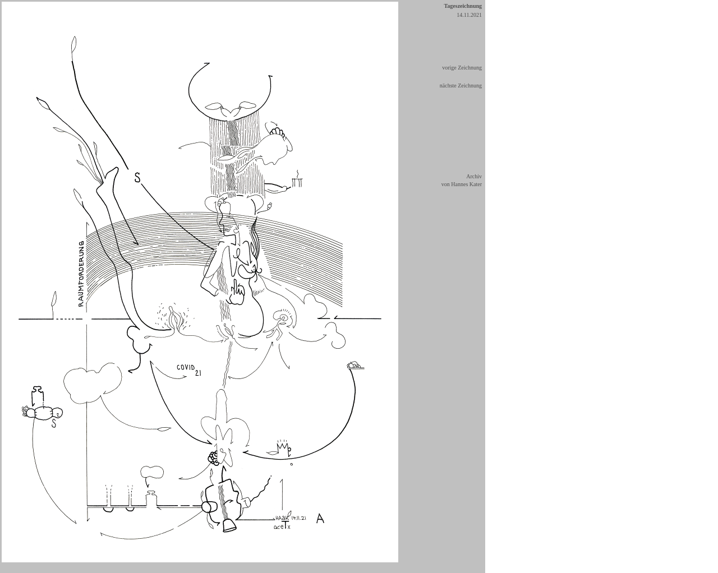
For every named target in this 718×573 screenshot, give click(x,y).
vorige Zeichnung (462, 67)
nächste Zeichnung (461, 85)
